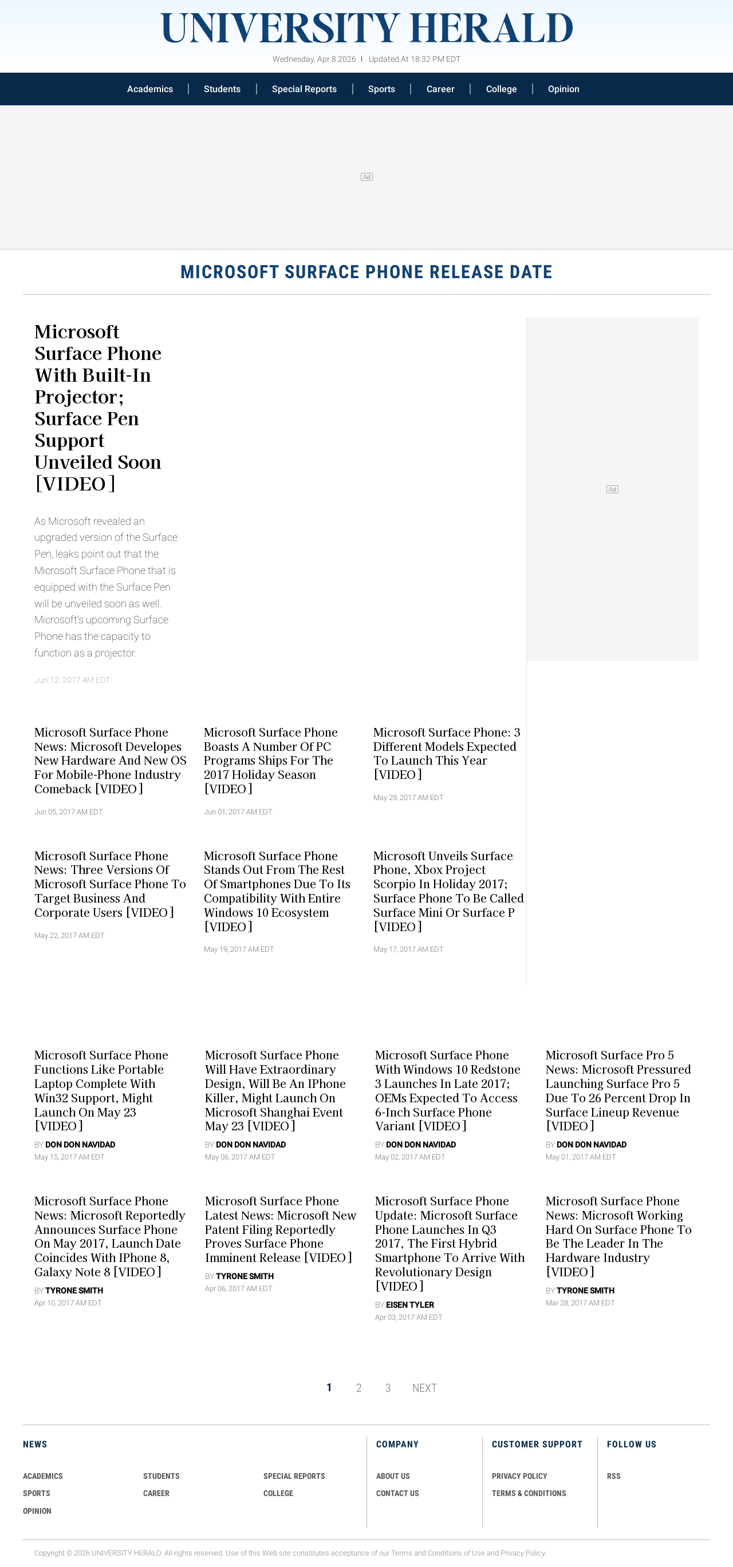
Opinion (564, 89)
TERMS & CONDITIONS (529, 1493)
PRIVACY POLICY (519, 1476)
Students (222, 89)
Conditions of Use (456, 1553)
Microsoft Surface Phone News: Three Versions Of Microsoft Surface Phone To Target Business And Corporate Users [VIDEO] (110, 883)
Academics (150, 89)
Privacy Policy (523, 1553)
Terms (401, 1553)
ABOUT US (393, 1476)
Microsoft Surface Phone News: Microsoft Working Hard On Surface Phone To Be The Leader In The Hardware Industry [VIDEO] (619, 1236)
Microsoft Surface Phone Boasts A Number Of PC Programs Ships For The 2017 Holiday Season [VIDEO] (271, 759)
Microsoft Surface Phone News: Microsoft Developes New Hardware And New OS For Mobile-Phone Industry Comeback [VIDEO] (110, 759)
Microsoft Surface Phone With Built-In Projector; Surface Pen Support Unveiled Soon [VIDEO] (97, 406)
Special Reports (304, 89)
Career (441, 89)
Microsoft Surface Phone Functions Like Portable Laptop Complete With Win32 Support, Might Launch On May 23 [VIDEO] (101, 1090)
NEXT (424, 1387)
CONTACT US (397, 1493)
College (501, 89)
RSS (614, 1476)
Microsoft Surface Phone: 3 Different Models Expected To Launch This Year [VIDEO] (447, 752)
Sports (381, 89)
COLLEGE (278, 1493)
